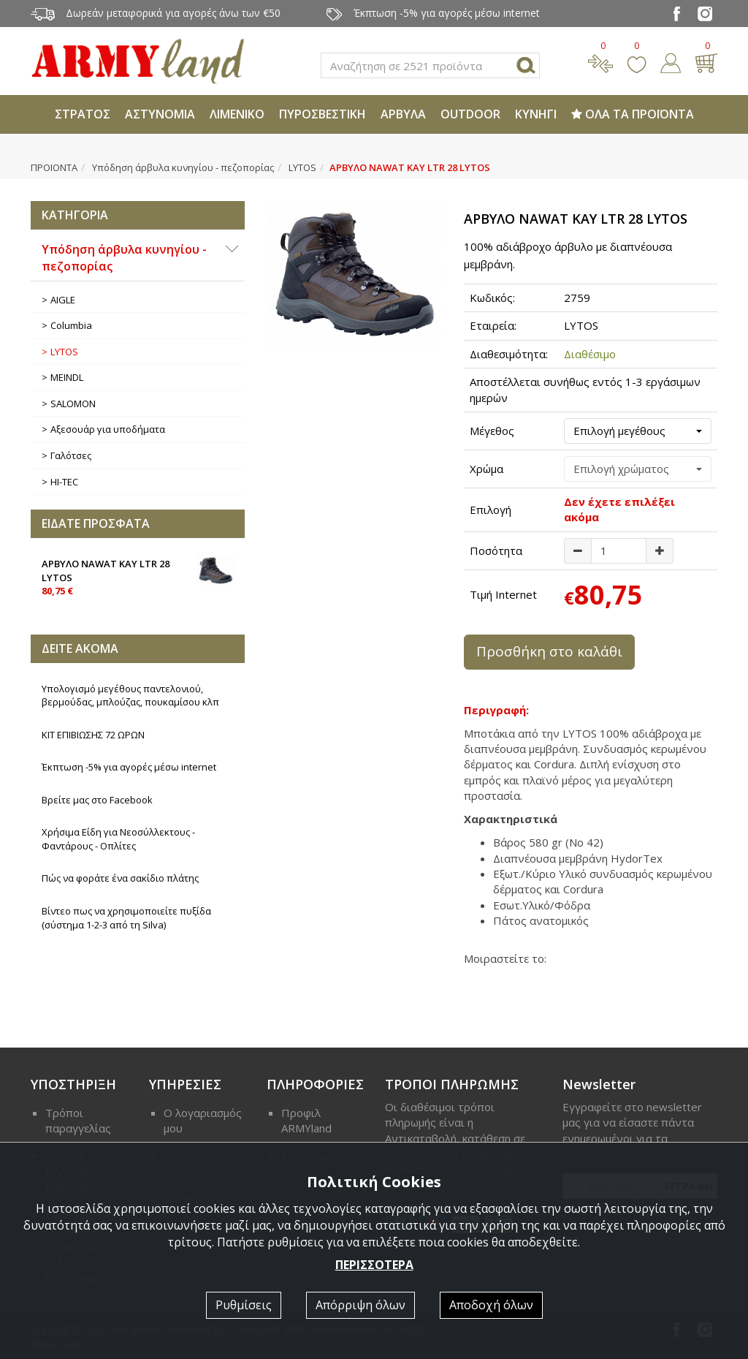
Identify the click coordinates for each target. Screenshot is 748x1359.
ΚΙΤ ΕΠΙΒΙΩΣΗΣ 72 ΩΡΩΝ (93, 734)
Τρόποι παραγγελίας (78, 1120)
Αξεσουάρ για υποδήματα (107, 429)
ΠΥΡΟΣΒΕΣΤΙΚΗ (322, 114)
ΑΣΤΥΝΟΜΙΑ (160, 114)
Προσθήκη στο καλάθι (549, 651)
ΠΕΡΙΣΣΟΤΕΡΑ (374, 1265)
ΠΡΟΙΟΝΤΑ (54, 167)
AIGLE (62, 299)
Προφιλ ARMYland (306, 1120)
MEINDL (66, 377)
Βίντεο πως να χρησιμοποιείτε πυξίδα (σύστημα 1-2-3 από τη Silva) (126, 917)
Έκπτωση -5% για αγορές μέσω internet (129, 766)
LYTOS (302, 167)
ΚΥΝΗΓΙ (536, 114)
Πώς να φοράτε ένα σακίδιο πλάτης (120, 878)
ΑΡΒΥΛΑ (403, 114)
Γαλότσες (70, 455)
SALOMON (73, 403)
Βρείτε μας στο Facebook (97, 799)
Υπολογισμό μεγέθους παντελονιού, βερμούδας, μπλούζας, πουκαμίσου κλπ (130, 695)
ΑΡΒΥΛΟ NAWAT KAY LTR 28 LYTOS (138, 576)
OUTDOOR (470, 114)
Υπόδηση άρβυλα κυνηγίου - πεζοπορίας (183, 167)
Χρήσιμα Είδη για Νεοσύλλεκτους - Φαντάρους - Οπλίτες (118, 838)
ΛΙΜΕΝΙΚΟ (237, 114)
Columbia (71, 325)
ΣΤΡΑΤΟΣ (82, 114)
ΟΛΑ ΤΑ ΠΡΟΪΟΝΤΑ (632, 114)
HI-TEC (64, 481)
